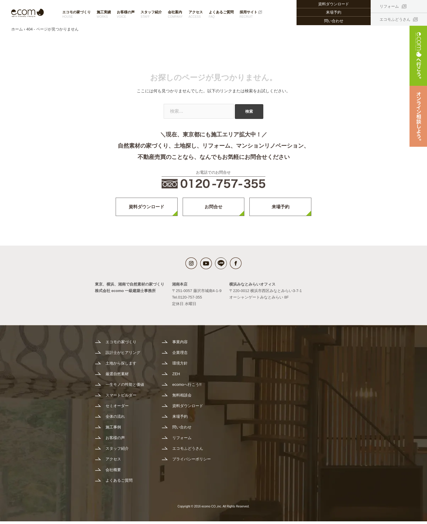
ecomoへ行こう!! (186, 387)
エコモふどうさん (395, 19)
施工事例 (113, 430)
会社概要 (113, 472)
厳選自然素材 (117, 376)
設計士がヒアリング (123, 355)
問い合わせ (333, 21)
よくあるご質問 (221, 14)
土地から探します (121, 366)
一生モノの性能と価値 (125, 387)
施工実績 (104, 14)
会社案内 (175, 14)
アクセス (196, 14)
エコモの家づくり (76, 14)
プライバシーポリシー (191, 461)
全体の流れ (115, 419)
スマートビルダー (121, 398)
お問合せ (213, 209)
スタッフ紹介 (151, 14)
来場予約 (333, 12)
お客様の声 (126, 14)
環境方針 (180, 366)
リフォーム (389, 6)
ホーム (17, 32)
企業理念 (180, 355)
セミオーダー (117, 408)
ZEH (176, 376)
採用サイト (248, 14)
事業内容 (180, 344)
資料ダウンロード (146, 209)
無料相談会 (182, 398)
